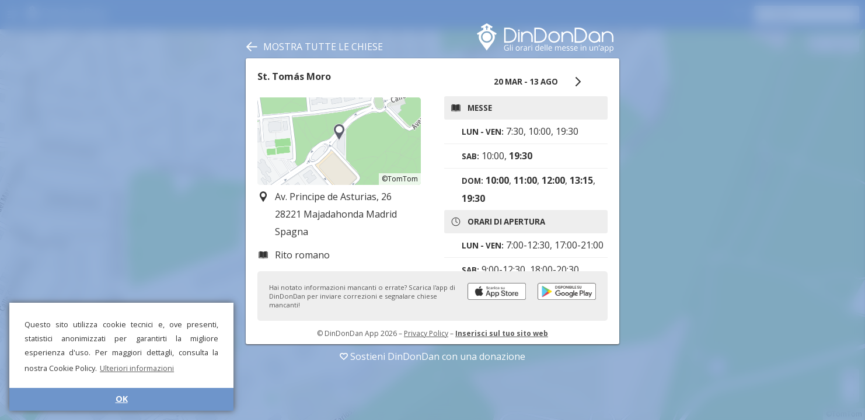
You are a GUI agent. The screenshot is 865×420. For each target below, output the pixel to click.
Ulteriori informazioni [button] (137, 368)
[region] (339, 141)
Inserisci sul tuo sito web (501, 333)
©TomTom (400, 179)
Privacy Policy (426, 333)
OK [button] (122, 398)
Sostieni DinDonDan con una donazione (432, 356)
